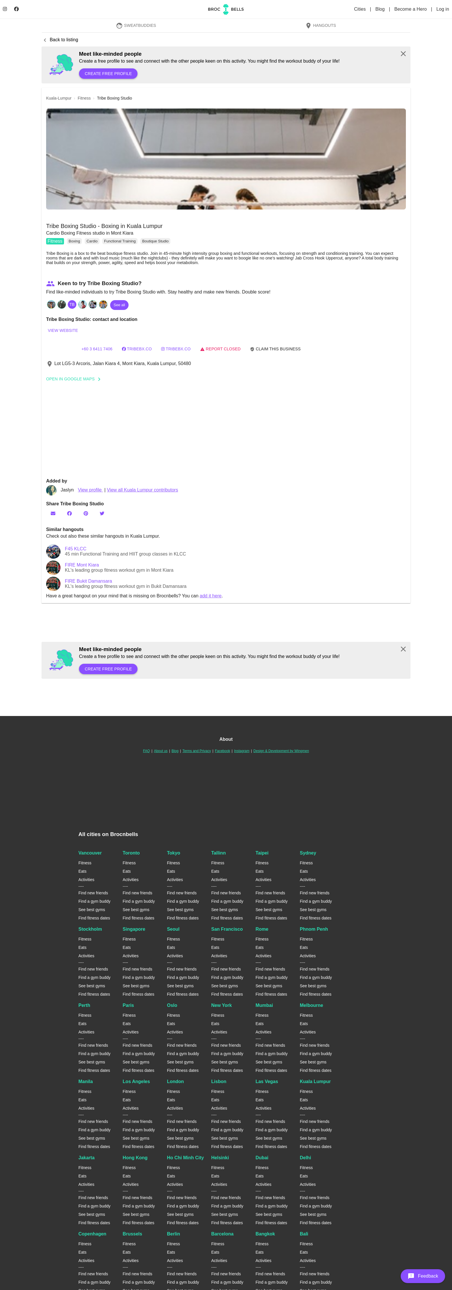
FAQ (146, 751)
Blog (380, 9)
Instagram (241, 751)
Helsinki (220, 1157)
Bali (304, 1233)
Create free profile (108, 73)
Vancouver (90, 852)
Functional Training (120, 241)
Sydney (308, 852)
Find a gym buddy (94, 901)
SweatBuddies (136, 25)
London (175, 1081)
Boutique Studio (155, 241)
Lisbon (218, 1081)
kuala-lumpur (58, 98)
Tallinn (218, 852)
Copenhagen (92, 1233)
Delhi (305, 1157)
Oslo (172, 1005)
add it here (211, 595)
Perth (84, 1005)
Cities (360, 9)
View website (63, 330)
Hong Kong (135, 1157)
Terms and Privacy (196, 751)
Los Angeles (136, 1081)
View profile (90, 489)
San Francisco (227, 929)
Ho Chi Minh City (185, 1157)
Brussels (132, 1233)
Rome (261, 929)
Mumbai (264, 1005)
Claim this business (275, 349)
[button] (226, 159)
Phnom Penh (314, 929)
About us (160, 751)
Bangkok (265, 1233)
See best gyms (91, 909)
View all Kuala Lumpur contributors (142, 489)
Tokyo (173, 852)
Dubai (261, 1157)
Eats (82, 871)
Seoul (173, 929)
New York (221, 1005)
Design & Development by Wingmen (281, 751)
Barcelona (222, 1233)
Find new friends (93, 893)
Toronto (131, 852)
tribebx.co (137, 349)
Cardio (91, 241)
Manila (85, 1081)
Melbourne (311, 1005)
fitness (84, 98)
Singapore (134, 929)
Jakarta (86, 1157)
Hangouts (320, 25)
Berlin (173, 1233)
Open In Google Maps (75, 379)
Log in (442, 9)
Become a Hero (411, 9)
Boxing (74, 241)
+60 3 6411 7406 (97, 349)
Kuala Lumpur (315, 1081)
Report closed (220, 349)
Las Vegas (266, 1081)
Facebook (222, 751)
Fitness (55, 241)
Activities (86, 879)
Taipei (261, 852)
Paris (128, 1005)
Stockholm (90, 929)
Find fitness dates (94, 918)
